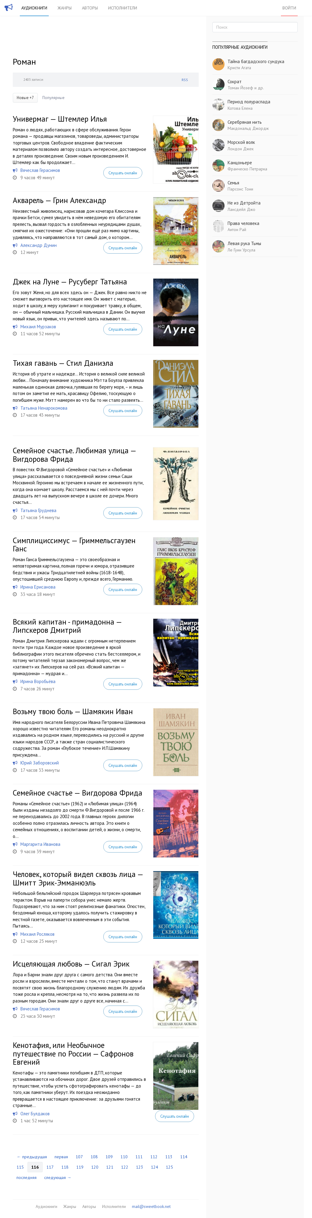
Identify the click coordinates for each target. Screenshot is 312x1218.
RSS (185, 79)
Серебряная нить (245, 122)
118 (65, 1167)
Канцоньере (240, 163)
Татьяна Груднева (38, 510)
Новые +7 (25, 97)
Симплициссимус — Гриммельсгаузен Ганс (74, 545)
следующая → (57, 1177)
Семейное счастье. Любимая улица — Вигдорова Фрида (74, 455)
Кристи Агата (239, 67)
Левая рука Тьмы (244, 243)
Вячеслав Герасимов (40, 170)
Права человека (243, 223)
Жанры (65, 8)
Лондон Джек (241, 148)
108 (94, 1156)
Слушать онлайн (122, 173)
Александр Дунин (38, 245)
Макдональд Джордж (248, 128)
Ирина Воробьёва (37, 681)
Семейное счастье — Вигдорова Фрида (77, 793)
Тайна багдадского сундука (256, 61)
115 (20, 1167)
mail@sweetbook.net (151, 1206)
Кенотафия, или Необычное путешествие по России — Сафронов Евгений (73, 1053)
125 (169, 1167)
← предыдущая (32, 1156)
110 (124, 1156)
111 (139, 1156)
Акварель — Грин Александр (59, 200)
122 (124, 1167)
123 (139, 1167)
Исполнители (122, 8)
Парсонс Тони (240, 189)
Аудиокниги (34, 8)
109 (109, 1156)
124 (154, 1167)
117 (50, 1167)
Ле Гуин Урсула (241, 250)
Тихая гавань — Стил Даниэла (63, 363)
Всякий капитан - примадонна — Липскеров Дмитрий (67, 626)
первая (61, 1156)
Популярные (53, 97)
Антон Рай (237, 229)
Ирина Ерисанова (37, 587)
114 (183, 1156)
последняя (26, 1177)
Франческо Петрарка (247, 169)
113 (168, 1156)
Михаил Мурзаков (38, 326)
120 (94, 1167)
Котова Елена (240, 108)
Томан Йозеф (240, 88)
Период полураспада (249, 102)
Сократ (235, 81)
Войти (289, 8)
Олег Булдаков (35, 1113)
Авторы (90, 8)
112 (154, 1156)
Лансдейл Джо (241, 209)
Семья (233, 183)
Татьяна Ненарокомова (43, 408)
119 (79, 1167)
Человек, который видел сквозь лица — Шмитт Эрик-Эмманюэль (78, 878)
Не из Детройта (244, 203)
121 (109, 1167)
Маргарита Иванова (40, 844)
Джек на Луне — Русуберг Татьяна (70, 282)
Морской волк (241, 142)
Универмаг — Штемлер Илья (60, 119)
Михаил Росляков (37, 934)
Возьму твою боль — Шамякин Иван (73, 711)
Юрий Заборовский (39, 763)
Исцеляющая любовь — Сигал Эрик (71, 964)
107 (79, 1156)
